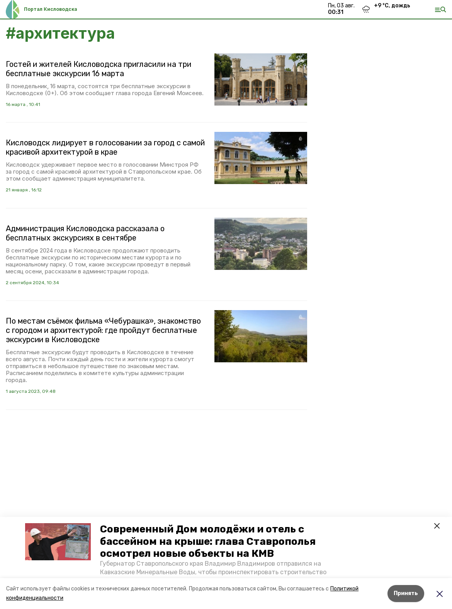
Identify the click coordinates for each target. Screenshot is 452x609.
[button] (58, 541)
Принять (406, 593)
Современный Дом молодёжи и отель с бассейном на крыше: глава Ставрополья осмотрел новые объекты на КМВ (208, 541)
